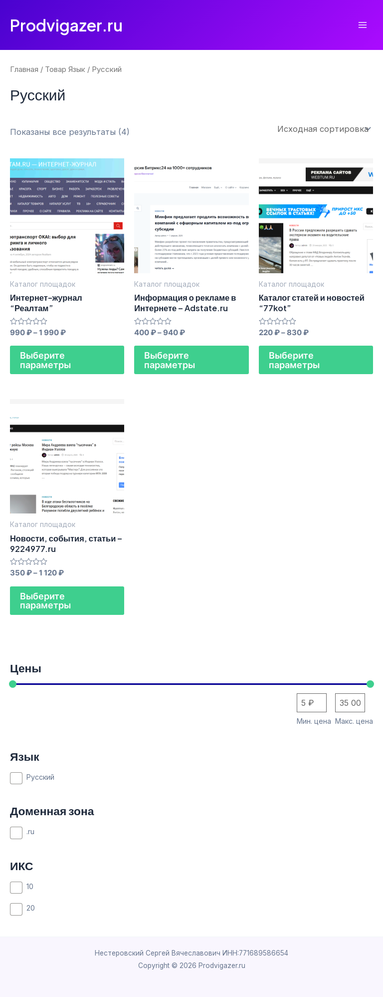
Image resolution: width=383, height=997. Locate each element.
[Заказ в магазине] (323, 129)
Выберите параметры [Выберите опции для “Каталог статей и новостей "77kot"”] (294, 360)
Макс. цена (354, 721)
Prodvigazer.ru (66, 25)
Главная (24, 69)
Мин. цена (314, 721)
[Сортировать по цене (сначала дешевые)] (312, 702)
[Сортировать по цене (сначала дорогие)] (350, 702)
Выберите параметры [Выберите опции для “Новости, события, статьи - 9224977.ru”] (45, 600)
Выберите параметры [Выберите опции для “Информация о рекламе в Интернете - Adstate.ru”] (169, 360)
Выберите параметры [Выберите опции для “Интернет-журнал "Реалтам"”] (45, 360)
